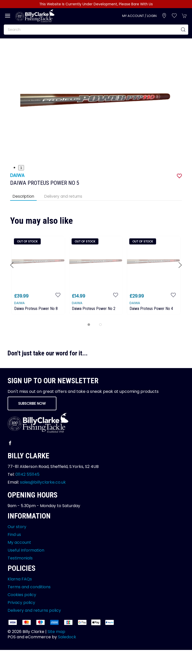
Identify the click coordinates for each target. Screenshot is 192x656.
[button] (7, 15)
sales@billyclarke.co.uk (43, 482)
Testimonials (20, 558)
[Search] (96, 30)
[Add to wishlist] (57, 294)
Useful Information (26, 550)
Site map (56, 632)
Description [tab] (23, 196)
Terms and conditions (29, 587)
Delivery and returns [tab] (63, 196)
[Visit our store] (164, 15)
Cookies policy (22, 595)
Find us (14, 534)
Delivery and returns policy (34, 610)
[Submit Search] (183, 30)
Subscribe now (32, 403)
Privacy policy (21, 602)
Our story (17, 527)
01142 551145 (27, 474)
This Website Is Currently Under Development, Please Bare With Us (96, 4)
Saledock (67, 637)
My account (19, 542)
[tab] (89, 324)
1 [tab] (21, 168)
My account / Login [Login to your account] (139, 16)
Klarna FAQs (20, 579)
